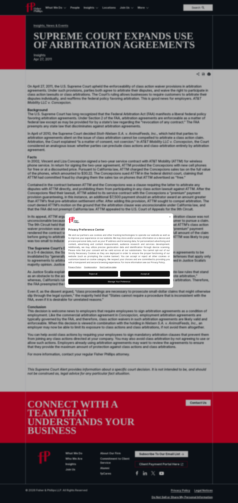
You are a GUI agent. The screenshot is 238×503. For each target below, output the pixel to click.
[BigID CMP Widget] (119, 251)
